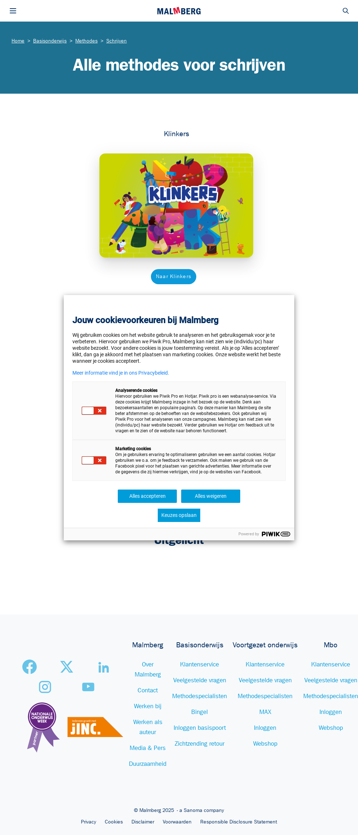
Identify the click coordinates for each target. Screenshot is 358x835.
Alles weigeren (211, 496)
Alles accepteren (147, 496)
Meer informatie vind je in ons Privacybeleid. (120, 373)
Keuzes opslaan (179, 515)
